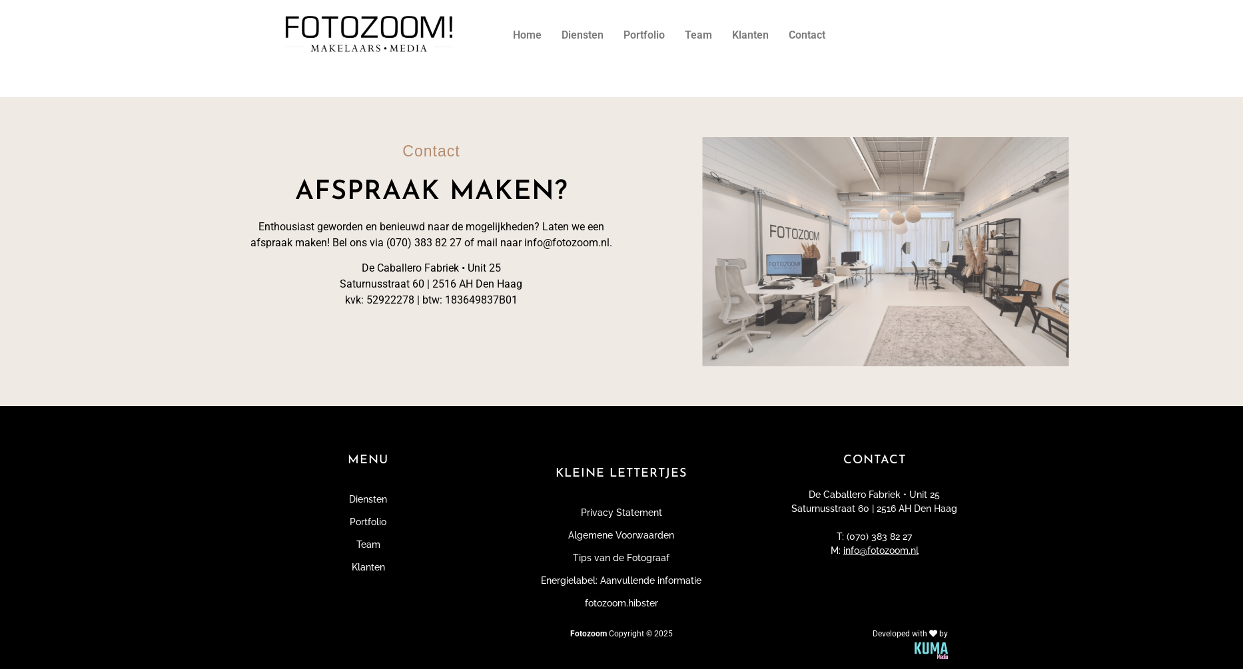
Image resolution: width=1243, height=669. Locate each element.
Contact (807, 35)
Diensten (583, 35)
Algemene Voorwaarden (621, 535)
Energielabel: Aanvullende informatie (621, 580)
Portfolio (644, 35)
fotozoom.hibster (621, 603)
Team (698, 35)
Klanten (750, 35)
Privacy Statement (621, 512)
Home (527, 35)
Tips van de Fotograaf (621, 558)
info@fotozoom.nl (881, 550)
